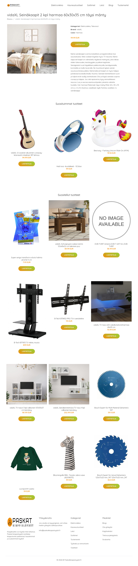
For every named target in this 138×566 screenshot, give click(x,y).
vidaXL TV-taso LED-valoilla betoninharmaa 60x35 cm (111, 328)
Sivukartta (106, 542)
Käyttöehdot (107, 533)
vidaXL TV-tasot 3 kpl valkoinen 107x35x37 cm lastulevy (27, 411)
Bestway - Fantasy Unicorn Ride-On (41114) (111, 153)
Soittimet (91, 6)
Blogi (111, 6)
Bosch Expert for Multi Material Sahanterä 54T (111, 411)
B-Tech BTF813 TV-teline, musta (26, 345)
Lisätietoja (80, 47)
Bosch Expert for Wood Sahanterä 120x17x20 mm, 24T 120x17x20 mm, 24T (111, 478)
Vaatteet (74, 550)
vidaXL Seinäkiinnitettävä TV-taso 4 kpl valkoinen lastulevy (69, 411)
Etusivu (9, 21)
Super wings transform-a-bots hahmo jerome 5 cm (26, 261)
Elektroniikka (57, 6)
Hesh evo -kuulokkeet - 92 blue (69, 168)
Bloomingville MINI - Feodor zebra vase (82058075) (69, 478)
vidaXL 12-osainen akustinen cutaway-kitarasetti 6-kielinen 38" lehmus (26, 156)
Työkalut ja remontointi (80, 546)
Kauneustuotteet (75, 6)
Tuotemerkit (123, 6)
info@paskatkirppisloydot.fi (49, 533)
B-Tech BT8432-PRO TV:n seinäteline (69, 321)
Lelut (102, 6)
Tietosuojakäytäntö (110, 538)
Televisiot (95, 28)
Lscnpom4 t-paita (26, 491)
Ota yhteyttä (107, 529)
